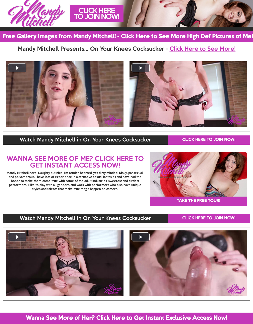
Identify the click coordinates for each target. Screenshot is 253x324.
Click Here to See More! (203, 49)
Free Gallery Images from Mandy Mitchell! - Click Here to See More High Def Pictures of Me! (127, 36)
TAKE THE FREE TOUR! (198, 201)
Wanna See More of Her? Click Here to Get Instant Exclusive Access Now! (126, 318)
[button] (17, 67)
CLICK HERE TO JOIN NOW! (208, 140)
